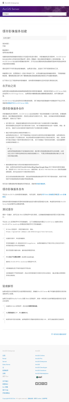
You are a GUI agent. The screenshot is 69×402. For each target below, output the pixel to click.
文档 (4, 373)
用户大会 (5, 390)
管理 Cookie (37, 398)
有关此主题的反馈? (60, 334)
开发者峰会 (6, 393)
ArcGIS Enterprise (12, 3)
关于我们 (5, 381)
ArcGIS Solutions (40, 370)
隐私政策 (30, 398)
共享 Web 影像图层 (48, 194)
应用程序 (5, 370)
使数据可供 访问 (17, 103)
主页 (4, 355)
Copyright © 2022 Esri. (9, 398)
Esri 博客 (5, 387)
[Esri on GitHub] (42, 383)
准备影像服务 (40, 184)
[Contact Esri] (45, 383)
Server (5, 361)
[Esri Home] (39, 377)
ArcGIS (37, 364)
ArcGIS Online (40, 355)
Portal (4, 358)
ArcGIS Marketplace (41, 373)
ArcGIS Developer (41, 367)
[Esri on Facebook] (39, 383)
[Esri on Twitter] (36, 383)
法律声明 (44, 398)
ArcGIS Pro (38, 358)
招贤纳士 (5, 384)
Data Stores (6, 364)
